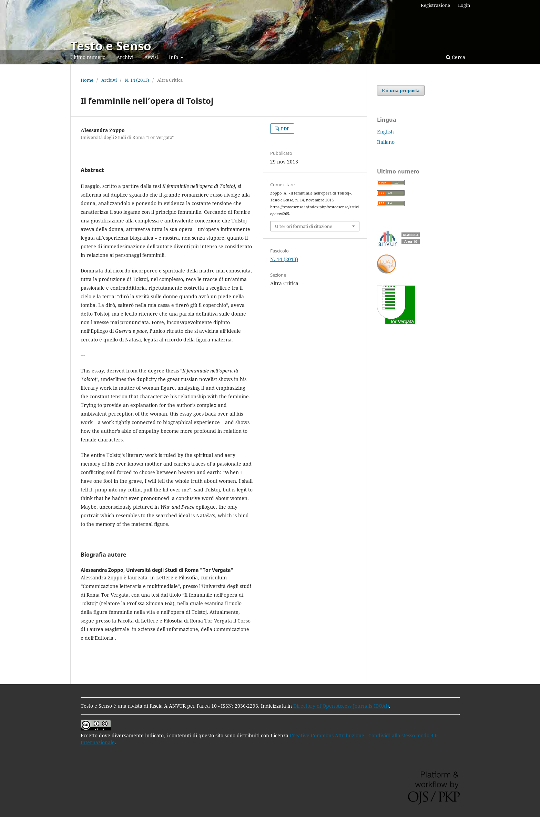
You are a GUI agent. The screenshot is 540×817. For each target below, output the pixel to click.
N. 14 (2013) (137, 80)
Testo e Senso (110, 46)
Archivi (124, 57)
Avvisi (151, 57)
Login (464, 5)
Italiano (386, 142)
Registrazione (435, 5)
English (385, 131)
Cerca (455, 57)
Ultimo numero (87, 57)
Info (174, 57)
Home (87, 80)
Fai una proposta (401, 90)
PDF (284, 129)
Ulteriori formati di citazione (303, 226)
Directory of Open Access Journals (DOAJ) (341, 706)
